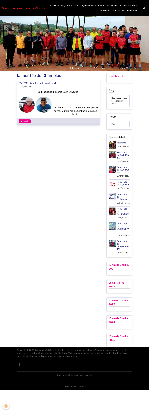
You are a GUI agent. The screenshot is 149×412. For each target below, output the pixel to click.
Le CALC (53, 5)
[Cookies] (6, 406)
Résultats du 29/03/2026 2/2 (123, 244)
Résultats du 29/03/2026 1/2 (123, 264)
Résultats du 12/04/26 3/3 (122, 159)
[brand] (23, 8)
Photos (123, 5)
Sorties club (112, 5)
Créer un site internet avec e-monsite (74, 397)
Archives (103, 10)
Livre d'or (116, 10)
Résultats (72, 5)
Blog (63, 5)
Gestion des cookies (74, 408)
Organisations (87, 5)
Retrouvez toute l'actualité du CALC (117, 102)
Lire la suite (25, 121)
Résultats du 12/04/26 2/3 (122, 177)
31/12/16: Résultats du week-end (37, 83)
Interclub (121, 146)
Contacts (132, 5)
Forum (101, 5)
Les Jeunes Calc (129, 10)
